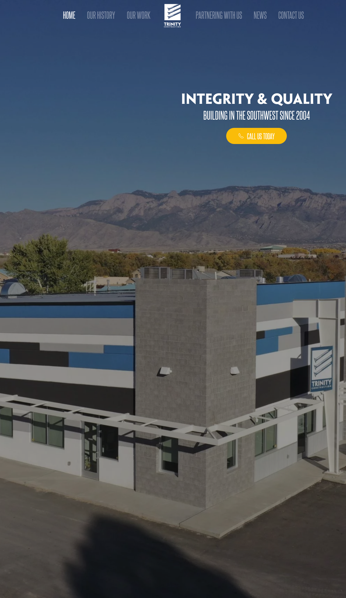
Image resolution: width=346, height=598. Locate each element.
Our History (101, 14)
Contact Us (291, 14)
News (260, 14)
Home (69, 14)
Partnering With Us (219, 14)
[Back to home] (173, 15)
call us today (256, 135)
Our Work (138, 14)
